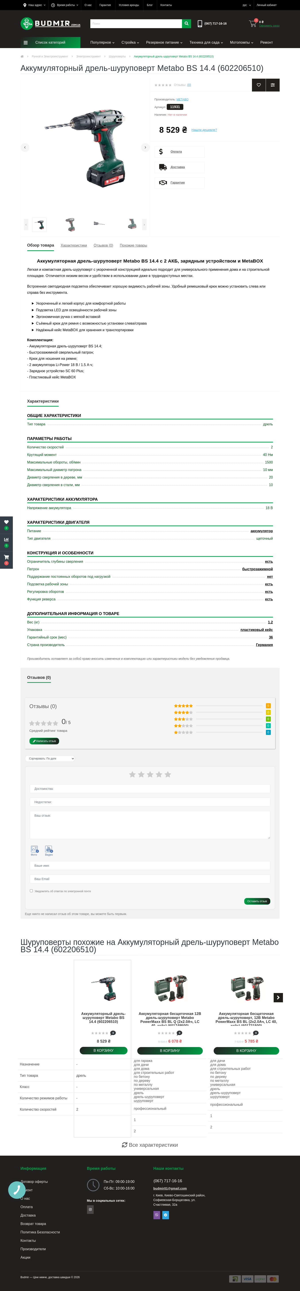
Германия (264, 645)
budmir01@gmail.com (170, 1188)
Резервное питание (164, 42)
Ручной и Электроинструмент (50, 56)
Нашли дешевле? (204, 130)
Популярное (103, 42)
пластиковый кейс (256, 630)
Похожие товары (133, 245)
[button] (34, 5)
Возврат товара (33, 1224)
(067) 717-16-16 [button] (168, 1181)
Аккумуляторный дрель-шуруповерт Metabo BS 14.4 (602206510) (103, 1018)
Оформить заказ (269, 25)
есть (269, 561)
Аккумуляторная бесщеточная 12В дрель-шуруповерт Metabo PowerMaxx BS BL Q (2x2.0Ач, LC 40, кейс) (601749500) (170, 1020)
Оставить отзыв (257, 901)
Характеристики (74, 245)
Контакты (28, 1240)
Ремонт (266, 42)
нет (270, 576)
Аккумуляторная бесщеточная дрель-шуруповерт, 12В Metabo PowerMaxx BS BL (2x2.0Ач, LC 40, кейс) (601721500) (246, 1020)
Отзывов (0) (103, 245)
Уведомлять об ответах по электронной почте (63, 891)
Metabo (182, 99)
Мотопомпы (241, 42)
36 (271, 637)
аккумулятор (262, 531)
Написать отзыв (44, 741)
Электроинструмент (88, 56)
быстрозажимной (257, 569)
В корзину (104, 1050)
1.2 (270, 622)
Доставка (178, 167)
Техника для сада (206, 42)
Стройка (130, 42)
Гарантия (178, 182)
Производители (33, 1249)
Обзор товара (40, 245)
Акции (26, 1257)
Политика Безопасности (40, 1232)
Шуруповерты (117, 56)
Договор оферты (34, 1182)
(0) (189, 85)
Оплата (176, 151)
